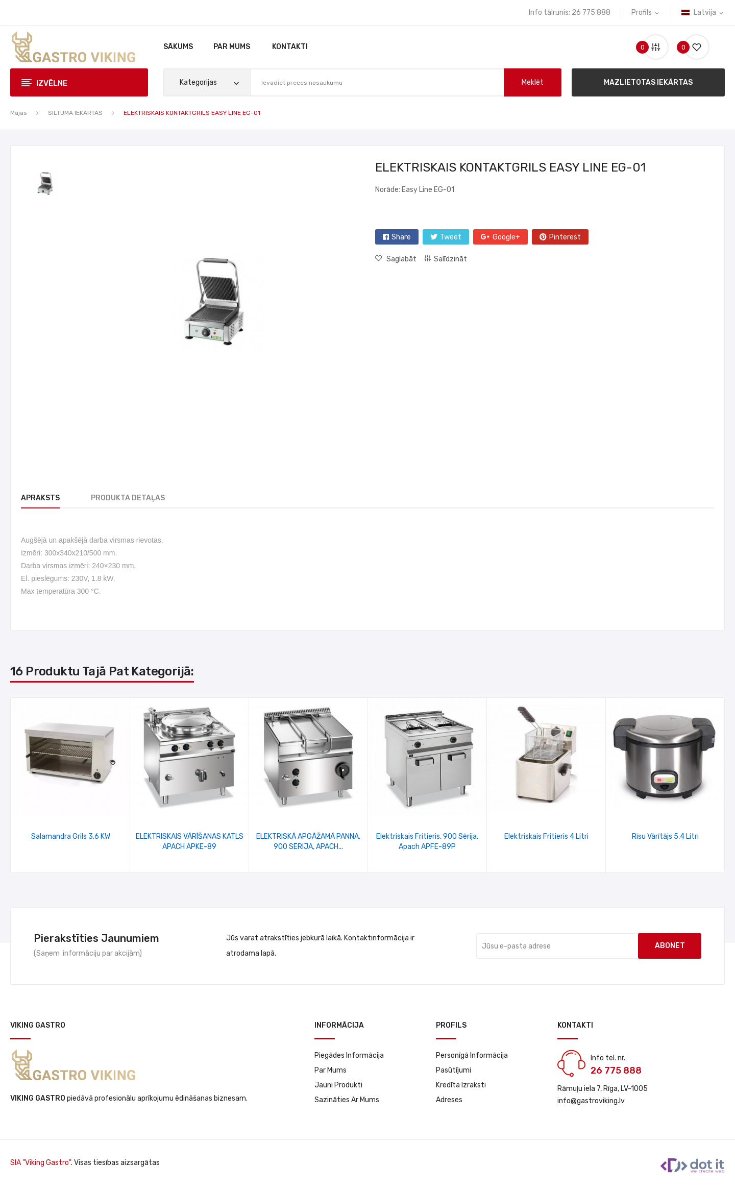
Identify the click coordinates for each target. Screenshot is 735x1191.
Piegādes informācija (349, 1055)
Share (401, 237)
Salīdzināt (450, 259)
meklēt (533, 82)
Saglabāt (400, 259)
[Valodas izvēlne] (703, 13)
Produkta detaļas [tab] (134, 498)
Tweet (450, 237)
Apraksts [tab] (40, 498)
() (692, 47)
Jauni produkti (338, 1085)
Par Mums (330, 1070)
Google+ (506, 237)
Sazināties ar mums (346, 1100)
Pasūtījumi (453, 1070)
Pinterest (565, 237)
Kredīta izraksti (461, 1085)
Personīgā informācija (472, 1055)
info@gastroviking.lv (591, 1101)
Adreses (449, 1100)
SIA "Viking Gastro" (40, 1162)
